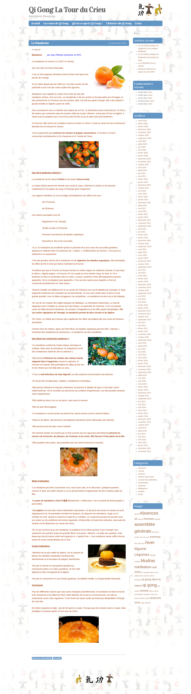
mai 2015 (142, 378)
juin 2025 (141, 147)
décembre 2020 (144, 241)
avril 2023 (142, 191)
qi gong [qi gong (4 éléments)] (150, 585)
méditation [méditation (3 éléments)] (142, 567)
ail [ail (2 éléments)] (135, 518)
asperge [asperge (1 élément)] (157, 519)
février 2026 (143, 124)
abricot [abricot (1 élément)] (136, 514)
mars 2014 (142, 410)
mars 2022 (142, 211)
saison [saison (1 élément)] (151, 591)
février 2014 (143, 413)
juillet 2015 (142, 375)
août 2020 (142, 249)
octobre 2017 (143, 317)
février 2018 (143, 305)
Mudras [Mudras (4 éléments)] (148, 560)
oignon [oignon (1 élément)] (152, 572)
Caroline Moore (115, 687)
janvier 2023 (143, 200)
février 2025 (143, 153)
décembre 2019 (144, 261)
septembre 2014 (144, 399)
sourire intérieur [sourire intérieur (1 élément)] (139, 598)
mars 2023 (142, 194)
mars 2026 (142, 121)
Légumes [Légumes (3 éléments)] (141, 554)
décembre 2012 (144, 448)
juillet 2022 (142, 206)
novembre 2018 (144, 287)
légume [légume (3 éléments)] (140, 549)
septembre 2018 (144, 293)
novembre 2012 (144, 451)
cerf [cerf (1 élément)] (141, 537)
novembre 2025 (144, 132)
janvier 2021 (143, 238)
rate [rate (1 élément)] (158, 586)
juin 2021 (141, 232)
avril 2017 (142, 326)
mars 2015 (142, 384)
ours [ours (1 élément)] (156, 572)
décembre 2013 (144, 419)
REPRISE (142, 51)
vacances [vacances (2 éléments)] (155, 597)
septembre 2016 (144, 340)
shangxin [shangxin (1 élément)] (147, 594)
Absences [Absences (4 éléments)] (149, 513)
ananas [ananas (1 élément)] (140, 519)
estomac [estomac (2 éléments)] (155, 536)
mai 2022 (142, 208)
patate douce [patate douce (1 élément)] (138, 576)
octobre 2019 (143, 264)
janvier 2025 (143, 156)
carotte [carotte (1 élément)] (136, 537)
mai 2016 (142, 352)
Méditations (142, 489)
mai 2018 (142, 299)
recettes (141, 491)
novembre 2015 (144, 369)
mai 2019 (142, 273)
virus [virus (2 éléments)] (137, 602)
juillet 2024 (142, 170)
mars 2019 (142, 276)
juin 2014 (141, 402)
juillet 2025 (142, 144)
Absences (142, 468)
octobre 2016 (143, 337)
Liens (138, 23)
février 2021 (143, 235)
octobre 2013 (143, 425)
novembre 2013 (144, 422)
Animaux (141, 474)
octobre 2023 (143, 188)
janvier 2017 (143, 331)
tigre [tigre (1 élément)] (147, 598)
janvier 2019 (143, 282)
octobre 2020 (143, 244)
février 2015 (143, 387)
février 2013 (143, 445)
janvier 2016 (143, 363)
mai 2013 (142, 437)
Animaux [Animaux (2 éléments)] (148, 518)
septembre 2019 (144, 267)
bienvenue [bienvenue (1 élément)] (155, 532)
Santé (140, 494)
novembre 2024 (144, 162)
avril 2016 (142, 355)
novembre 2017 (144, 314)
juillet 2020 (142, 252)
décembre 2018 (144, 285)
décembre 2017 (144, 311)
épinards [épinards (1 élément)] (148, 603)
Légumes (57, 658)
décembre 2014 (144, 393)
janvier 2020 (143, 258)
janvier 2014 (143, 416)
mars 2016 (142, 358)
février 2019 (143, 279)
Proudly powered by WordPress (82, 687)
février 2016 (143, 361)
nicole (37, 50)
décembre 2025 (144, 129)
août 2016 (142, 343)
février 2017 (143, 328)
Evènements (143, 483)
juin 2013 (141, 434)
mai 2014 (142, 404)
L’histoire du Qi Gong (118, 23)
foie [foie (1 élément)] (135, 543)
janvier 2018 (143, 308)
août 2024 (142, 167)
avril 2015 (142, 381)
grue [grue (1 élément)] (143, 543)
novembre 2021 (144, 223)
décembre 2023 (144, 185)
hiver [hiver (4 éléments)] (150, 542)
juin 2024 (141, 173)
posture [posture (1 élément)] (146, 576)
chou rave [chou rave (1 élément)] (146, 537)
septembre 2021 (144, 226)
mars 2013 (142, 443)
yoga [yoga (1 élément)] (142, 603)
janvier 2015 (143, 390)
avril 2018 (142, 302)
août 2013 (142, 428)
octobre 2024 (143, 165)
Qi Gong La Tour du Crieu (67, 9)
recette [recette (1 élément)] (136, 591)
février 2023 (143, 197)
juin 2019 (141, 270)
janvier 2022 (143, 217)
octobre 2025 (143, 135)
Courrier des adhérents (147, 480)
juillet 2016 (142, 346)
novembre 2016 (144, 334)
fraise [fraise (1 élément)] (139, 543)
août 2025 (142, 141)
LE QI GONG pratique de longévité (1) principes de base (148, 57)
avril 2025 (142, 150)
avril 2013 (142, 440)
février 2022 (143, 214)
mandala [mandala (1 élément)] (153, 555)
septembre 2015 (144, 372)
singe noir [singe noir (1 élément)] (154, 594)
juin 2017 (141, 323)
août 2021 (142, 229)
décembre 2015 (144, 366)
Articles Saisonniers (42, 658)
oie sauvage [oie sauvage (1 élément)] (145, 572)
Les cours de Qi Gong (55, 23)
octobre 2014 (143, 396)
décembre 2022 (144, 203)
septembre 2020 (144, 247)
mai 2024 (142, 176)
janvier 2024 (143, 182)
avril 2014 (142, 407)
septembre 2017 (144, 320)
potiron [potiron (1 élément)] (152, 576)
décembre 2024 (144, 159)
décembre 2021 (144, 220)
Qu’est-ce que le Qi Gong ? (87, 23)
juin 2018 (141, 296)
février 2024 (143, 179)
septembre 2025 (144, 138)
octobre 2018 (143, 290)
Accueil (35, 23)
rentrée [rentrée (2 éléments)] (144, 590)
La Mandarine (40, 43)
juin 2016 (141, 349)
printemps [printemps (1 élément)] (137, 580)
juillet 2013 (142, 431)
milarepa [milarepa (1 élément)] (137, 561)
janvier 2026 (143, 127)
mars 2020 (142, 255)
